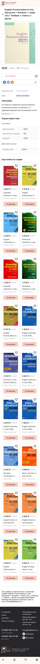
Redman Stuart (9, 245)
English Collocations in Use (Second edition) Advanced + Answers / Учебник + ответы (28, 194)
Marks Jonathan (9, 338)
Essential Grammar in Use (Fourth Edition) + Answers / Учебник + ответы (11, 287)
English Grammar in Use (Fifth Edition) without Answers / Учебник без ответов (10, 428)
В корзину (11, 204)
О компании (6, 612)
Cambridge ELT (22, 91)
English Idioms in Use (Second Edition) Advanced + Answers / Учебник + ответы (29, 521)
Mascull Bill (7, 479)
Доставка (5, 618)
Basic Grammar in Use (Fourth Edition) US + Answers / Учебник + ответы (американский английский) (29, 474)
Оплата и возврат (8, 621)
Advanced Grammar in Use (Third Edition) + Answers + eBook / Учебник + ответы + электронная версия (29, 241)
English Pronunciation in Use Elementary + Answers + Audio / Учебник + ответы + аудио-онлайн (11, 334)
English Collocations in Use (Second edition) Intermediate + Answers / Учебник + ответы (9, 568)
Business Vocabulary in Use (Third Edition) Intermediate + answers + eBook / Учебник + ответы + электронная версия (10, 474)
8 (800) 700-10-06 (10, 636)
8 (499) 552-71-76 (9, 630)
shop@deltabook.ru (30, 630)
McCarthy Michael (28, 198)
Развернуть (6, 114)
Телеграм (27, 634)
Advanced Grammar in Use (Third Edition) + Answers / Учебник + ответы (28, 287)
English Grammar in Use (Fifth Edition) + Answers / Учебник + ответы (29, 334)
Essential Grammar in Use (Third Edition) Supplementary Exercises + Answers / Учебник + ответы (10, 194)
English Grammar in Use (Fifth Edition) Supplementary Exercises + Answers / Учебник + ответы (29, 381)
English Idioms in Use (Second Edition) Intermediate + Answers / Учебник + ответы (10, 521)
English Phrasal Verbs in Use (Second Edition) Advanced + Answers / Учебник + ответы (29, 568)
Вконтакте (28, 637)
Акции (4, 615)
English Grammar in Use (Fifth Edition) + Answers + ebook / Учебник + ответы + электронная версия (29, 428)
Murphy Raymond (10, 198)
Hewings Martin (27, 245)
